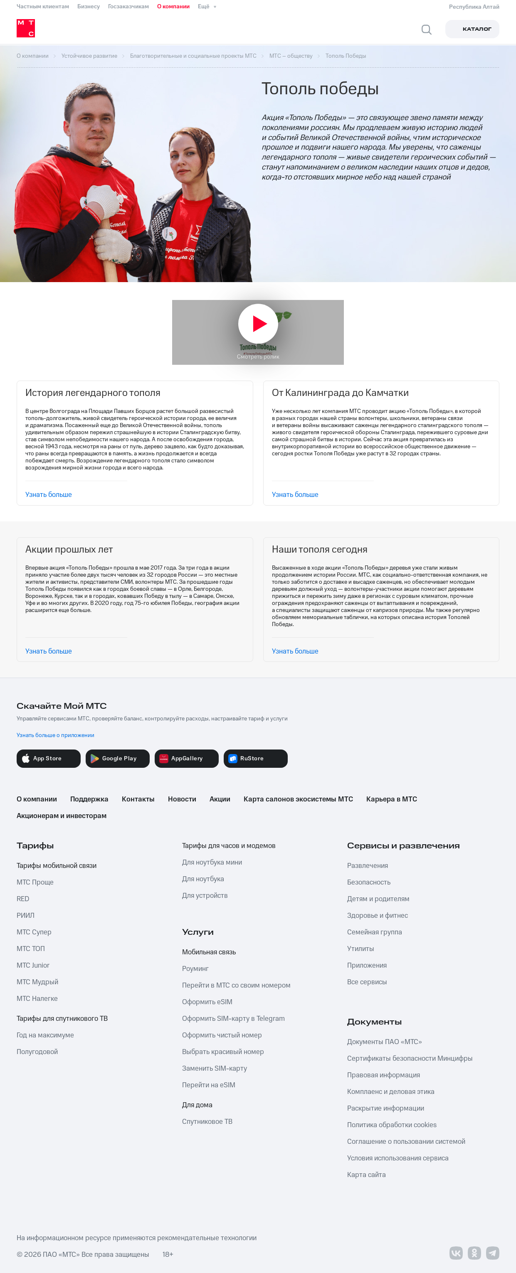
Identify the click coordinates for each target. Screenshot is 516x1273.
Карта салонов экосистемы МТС (298, 799)
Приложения (367, 966)
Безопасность (368, 882)
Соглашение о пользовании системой (406, 1142)
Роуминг (195, 969)
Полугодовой (37, 1052)
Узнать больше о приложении (55, 735)
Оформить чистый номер (222, 1035)
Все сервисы (367, 982)
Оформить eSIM (207, 1002)
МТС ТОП (31, 949)
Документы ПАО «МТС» (384, 1042)
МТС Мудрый (37, 982)
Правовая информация (383, 1075)
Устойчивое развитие (89, 56)
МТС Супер (34, 932)
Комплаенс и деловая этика (391, 1092)
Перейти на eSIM (208, 1085)
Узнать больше (48, 495)
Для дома (197, 1105)
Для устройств (205, 896)
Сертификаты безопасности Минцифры (410, 1059)
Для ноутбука (203, 879)
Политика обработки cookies (392, 1125)
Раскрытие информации (385, 1108)
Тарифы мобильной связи (56, 866)
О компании (173, 6)
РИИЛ (26, 916)
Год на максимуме (45, 1035)
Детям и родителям (378, 899)
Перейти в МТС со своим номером (236, 985)
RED (23, 899)
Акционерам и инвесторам (61, 816)
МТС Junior (33, 966)
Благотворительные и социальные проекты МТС (193, 56)
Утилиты (360, 949)
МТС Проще (35, 882)
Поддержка (89, 799)
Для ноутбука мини (212, 863)
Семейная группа (374, 932)
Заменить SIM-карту (214, 1069)
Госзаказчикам (128, 6)
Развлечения (367, 866)
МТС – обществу (291, 56)
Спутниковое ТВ (207, 1122)
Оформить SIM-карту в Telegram (233, 1019)
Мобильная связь (209, 952)
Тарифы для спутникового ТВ (62, 1019)
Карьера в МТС (391, 799)
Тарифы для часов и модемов (229, 846)
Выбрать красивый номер (223, 1052)
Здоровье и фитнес (377, 916)
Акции (220, 799)
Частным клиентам (43, 6)
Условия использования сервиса (398, 1158)
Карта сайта (366, 1175)
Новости (182, 799)
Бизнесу (88, 6)
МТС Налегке (37, 999)
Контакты (138, 799)
